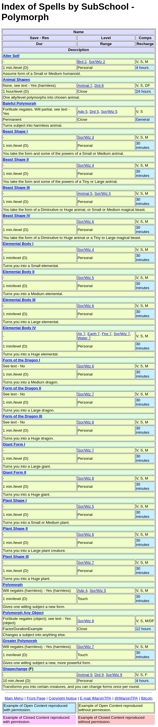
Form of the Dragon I (21, 360)
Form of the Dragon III (22, 416)
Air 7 (81, 334)
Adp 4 (83, 590)
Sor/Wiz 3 (86, 137)
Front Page (36, 698)
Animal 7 (85, 85)
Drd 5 (94, 111)
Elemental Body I (18, 243)
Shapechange (15, 669)
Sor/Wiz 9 (114, 675)
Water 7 (84, 338)
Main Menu (14, 698)
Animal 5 (85, 193)
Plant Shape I (15, 500)
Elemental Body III (19, 300)
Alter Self (11, 56)
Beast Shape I (15, 131)
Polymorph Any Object (23, 613)
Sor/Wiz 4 (86, 165)
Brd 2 (82, 62)
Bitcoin (147, 698)
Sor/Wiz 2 (97, 62)
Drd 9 (99, 675)
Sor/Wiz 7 (122, 334)
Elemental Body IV (19, 328)
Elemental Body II (18, 272)
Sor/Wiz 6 (86, 221)
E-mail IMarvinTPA (95, 698)
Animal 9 (85, 675)
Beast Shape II (16, 159)
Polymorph (13, 584)
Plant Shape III (16, 556)
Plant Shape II (15, 528)
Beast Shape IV (16, 215)
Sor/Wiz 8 (86, 422)
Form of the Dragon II (22, 388)
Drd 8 (99, 85)
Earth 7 (94, 334)
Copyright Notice (63, 698)
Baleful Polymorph (19, 103)
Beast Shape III (16, 187)
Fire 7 (106, 334)
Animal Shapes (16, 79)
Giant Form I (14, 444)
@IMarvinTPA (126, 698)
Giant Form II (14, 472)
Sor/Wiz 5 (109, 111)
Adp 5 (83, 111)
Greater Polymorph (20, 641)
